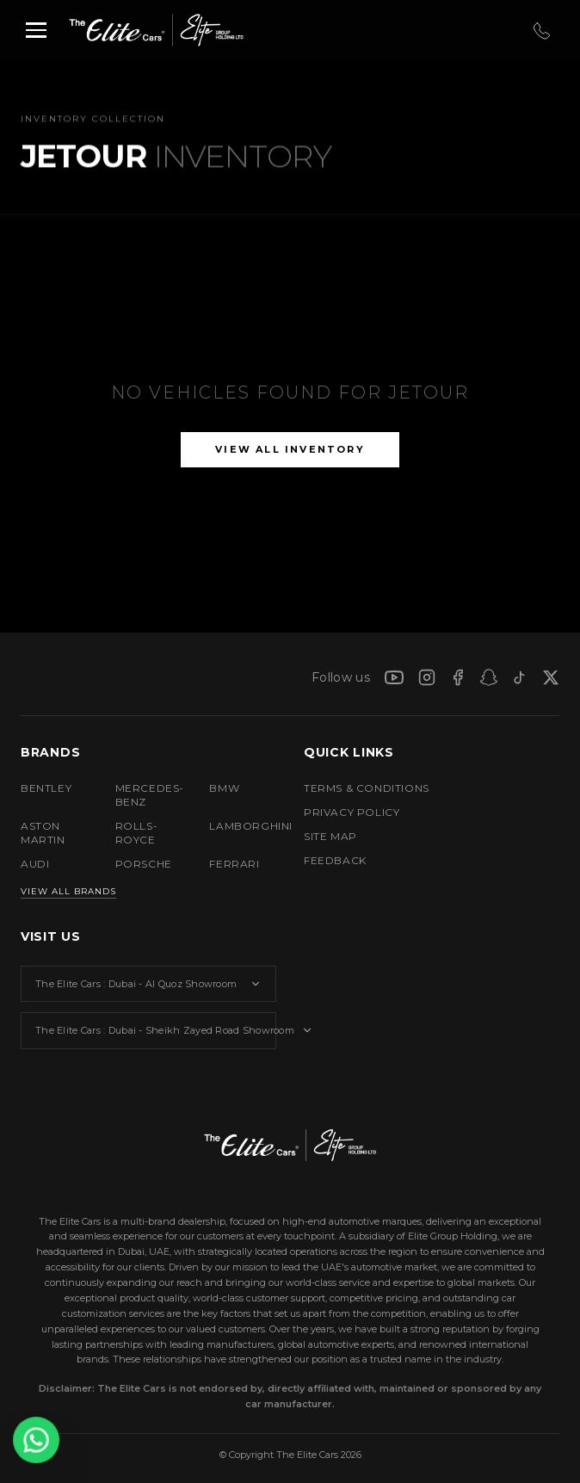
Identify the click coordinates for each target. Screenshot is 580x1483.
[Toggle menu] (36, 30)
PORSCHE (143, 863)
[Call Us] (540, 30)
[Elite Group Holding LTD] (203, 31)
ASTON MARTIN (43, 832)
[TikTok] (519, 677)
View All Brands (68, 891)
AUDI (35, 863)
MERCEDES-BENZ (148, 795)
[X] (550, 677)
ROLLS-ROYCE (136, 832)
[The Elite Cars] (108, 31)
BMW (224, 788)
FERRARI (234, 863)
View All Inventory (290, 449)
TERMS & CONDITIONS (366, 788)
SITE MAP (330, 836)
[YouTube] (394, 677)
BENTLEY (46, 788)
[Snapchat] (488, 677)
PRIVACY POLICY (351, 812)
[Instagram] (426, 677)
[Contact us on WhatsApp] (36, 1440)
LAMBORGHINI (242, 825)
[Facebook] (457, 677)
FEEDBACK (335, 860)
